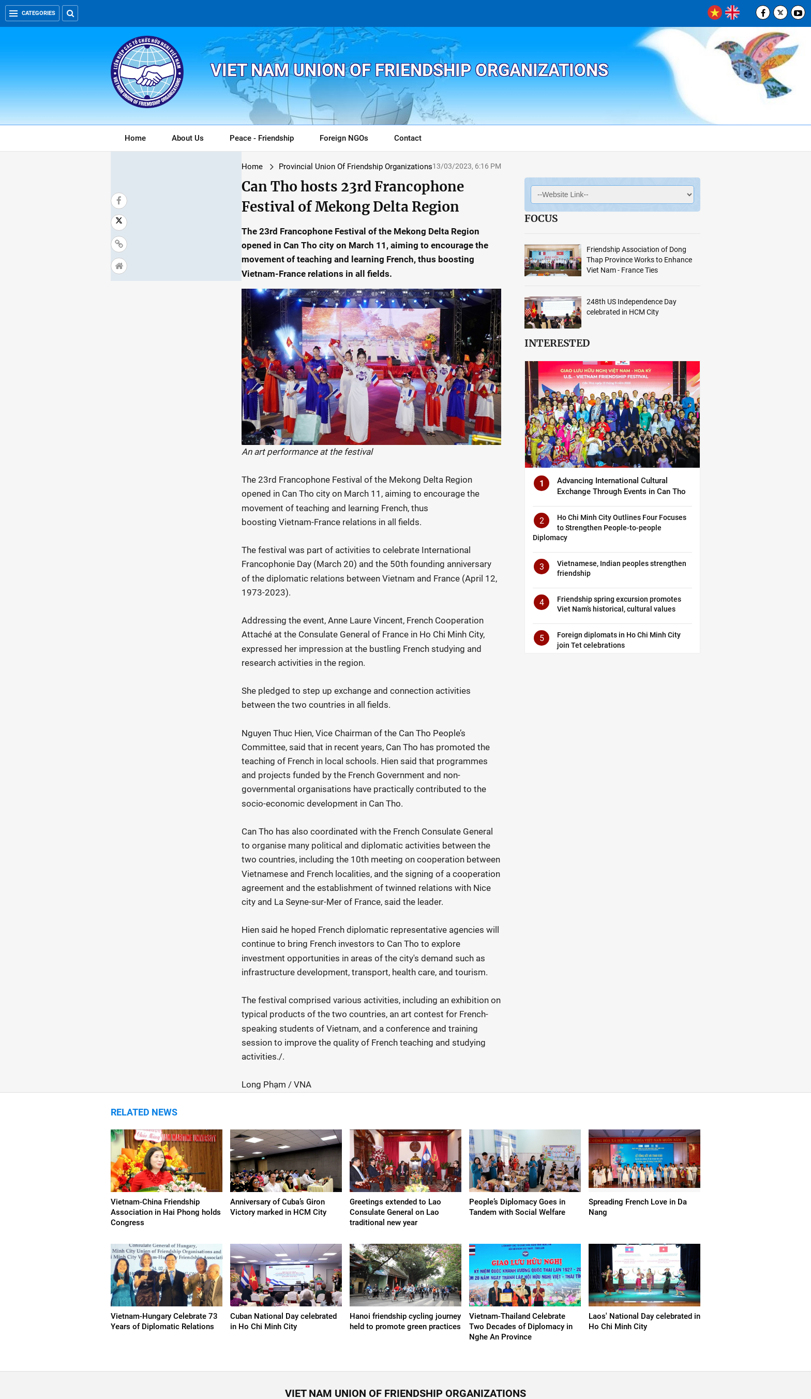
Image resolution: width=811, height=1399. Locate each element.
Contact (408, 138)
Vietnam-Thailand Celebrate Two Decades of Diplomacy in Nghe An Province (521, 1251)
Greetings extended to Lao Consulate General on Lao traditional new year (395, 1136)
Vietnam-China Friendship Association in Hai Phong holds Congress (166, 1136)
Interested (557, 343)
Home (135, 138)
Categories (32, 13)
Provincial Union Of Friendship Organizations (248, 166)
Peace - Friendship (262, 138)
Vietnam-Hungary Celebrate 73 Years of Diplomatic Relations (164, 1245)
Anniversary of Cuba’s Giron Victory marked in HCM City (278, 1131)
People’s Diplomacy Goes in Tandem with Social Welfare (517, 1131)
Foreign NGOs (344, 138)
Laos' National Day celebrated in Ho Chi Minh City (644, 1245)
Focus (541, 218)
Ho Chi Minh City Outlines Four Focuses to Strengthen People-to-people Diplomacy (609, 527)
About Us (188, 138)
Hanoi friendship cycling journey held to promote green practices (405, 1245)
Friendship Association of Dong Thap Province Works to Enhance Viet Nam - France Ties (639, 259)
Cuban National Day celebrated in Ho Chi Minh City (283, 1245)
